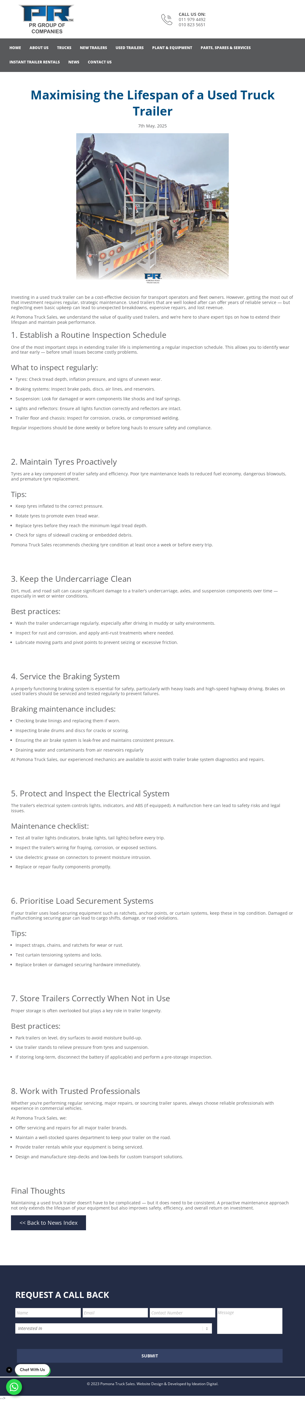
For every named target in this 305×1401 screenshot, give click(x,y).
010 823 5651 (192, 24)
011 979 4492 (192, 19)
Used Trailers (130, 47)
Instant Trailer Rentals (34, 62)
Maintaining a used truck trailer (43, 1203)
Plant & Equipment (172, 47)
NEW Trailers (93, 47)
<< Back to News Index (48, 1222)
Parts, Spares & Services (226, 47)
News (73, 62)
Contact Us (100, 62)
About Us (39, 47)
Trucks (64, 47)
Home (15, 47)
